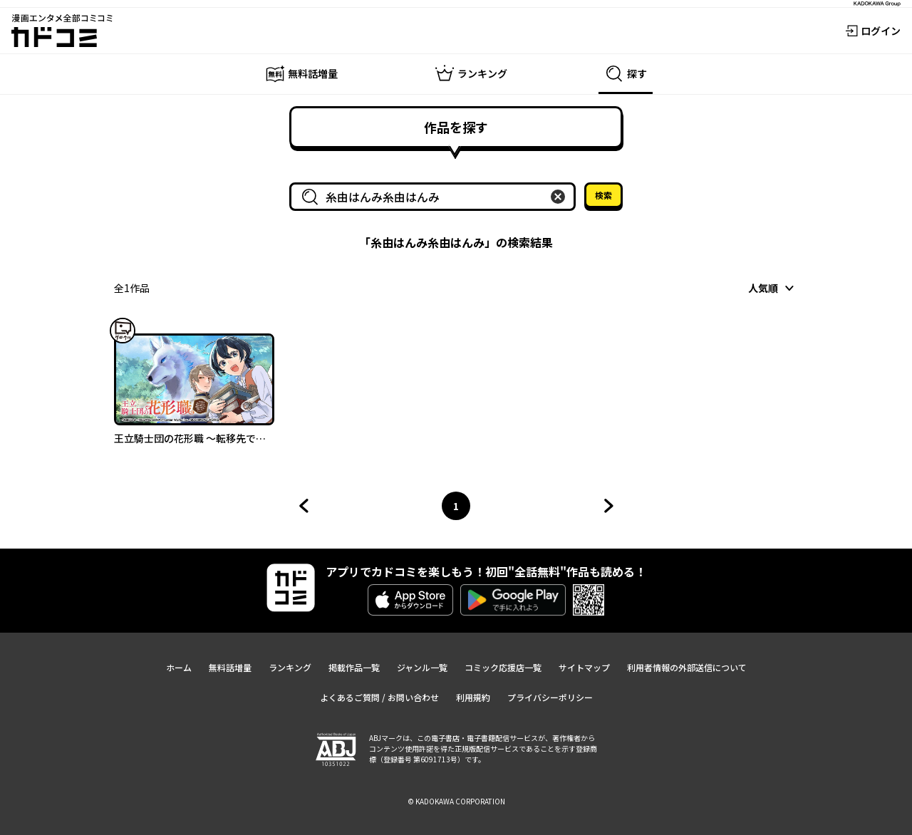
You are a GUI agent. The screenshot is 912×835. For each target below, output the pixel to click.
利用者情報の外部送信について (687, 667)
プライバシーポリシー (550, 697)
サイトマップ (584, 667)
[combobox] (435, 197)
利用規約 (473, 697)
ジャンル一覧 (422, 667)
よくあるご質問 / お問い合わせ (379, 697)
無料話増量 (230, 667)
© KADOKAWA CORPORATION (456, 801)
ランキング (290, 667)
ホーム (179, 667)
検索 (603, 195)
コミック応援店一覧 (503, 667)
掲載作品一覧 (354, 667)
